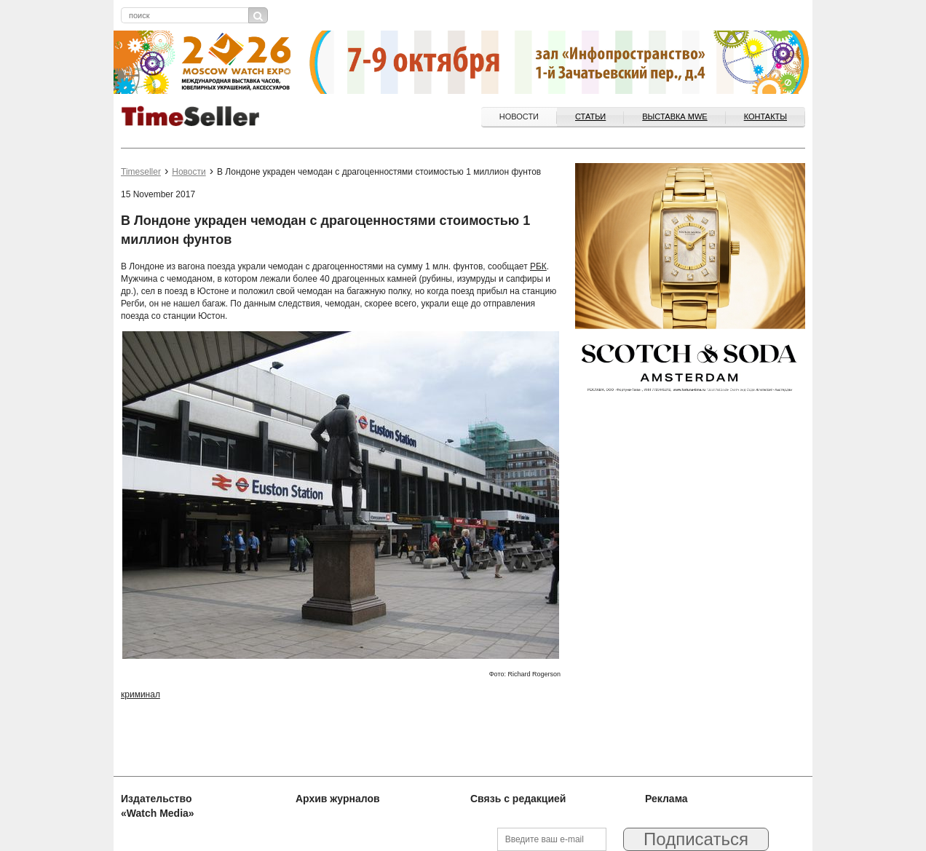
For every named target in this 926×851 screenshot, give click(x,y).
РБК (538, 266)
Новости (519, 116)
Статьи (590, 116)
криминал (140, 694)
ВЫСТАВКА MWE (674, 116)
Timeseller (141, 172)
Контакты (765, 116)
